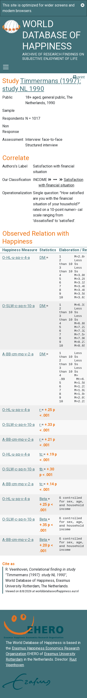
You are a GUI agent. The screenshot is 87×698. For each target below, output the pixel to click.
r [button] (40, 410)
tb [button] (41, 469)
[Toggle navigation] (5, 67)
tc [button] (41, 454)
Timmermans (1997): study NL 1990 (41, 85)
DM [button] (42, 257)
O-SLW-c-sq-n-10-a (18, 306)
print (79, 77)
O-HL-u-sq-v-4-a (16, 257)
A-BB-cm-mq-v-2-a (17, 354)
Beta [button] (43, 499)
